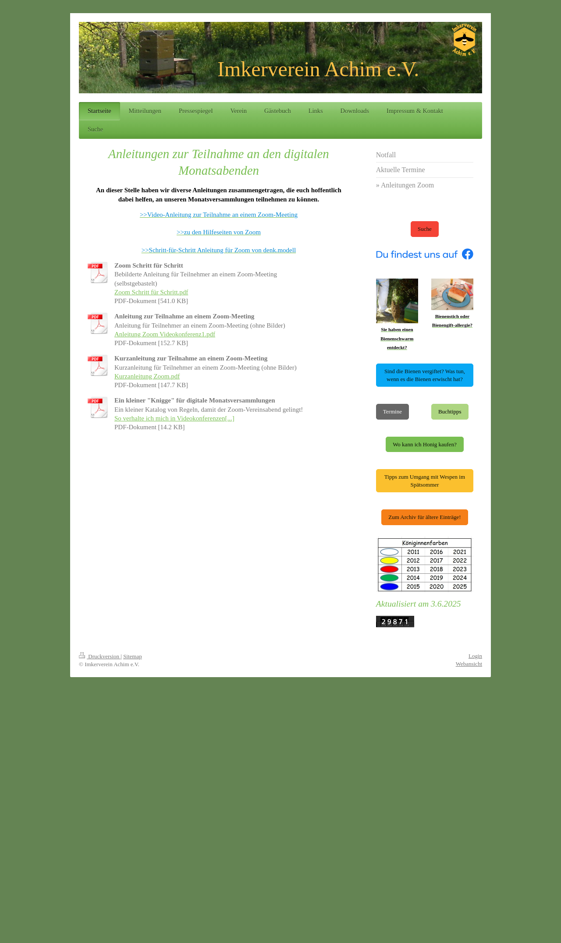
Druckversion (100, 656)
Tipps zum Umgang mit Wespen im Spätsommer (424, 480)
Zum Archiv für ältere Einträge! (424, 517)
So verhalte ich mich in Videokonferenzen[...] (174, 418)
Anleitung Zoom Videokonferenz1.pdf (164, 334)
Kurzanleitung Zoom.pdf (147, 376)
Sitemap (132, 656)
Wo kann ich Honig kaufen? (425, 444)
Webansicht (469, 663)
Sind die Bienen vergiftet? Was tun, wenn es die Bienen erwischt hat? (424, 375)
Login (475, 656)
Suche (425, 229)
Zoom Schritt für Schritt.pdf (151, 292)
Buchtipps (450, 411)
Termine (392, 411)
